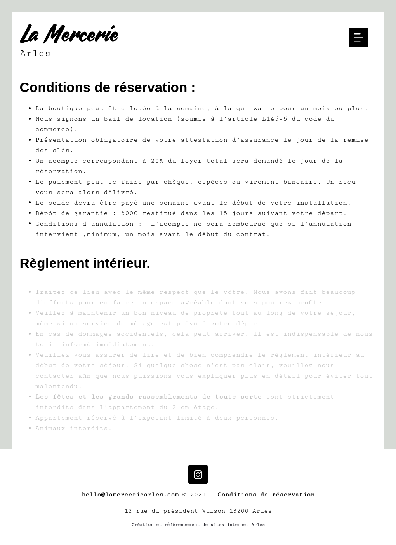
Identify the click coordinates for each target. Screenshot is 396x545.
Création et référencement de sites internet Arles (198, 524)
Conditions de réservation (265, 494)
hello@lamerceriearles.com (130, 494)
